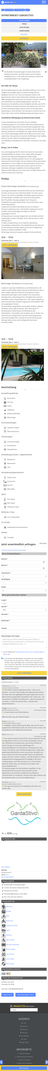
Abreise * (4, 565)
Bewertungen (24, 31)
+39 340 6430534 (7, 877)
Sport (8, 930)
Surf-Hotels (10, 959)
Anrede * (4, 606)
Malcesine (25, 1033)
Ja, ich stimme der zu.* (22, 653)
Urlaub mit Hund (11, 925)
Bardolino (25, 1026)
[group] (24, 55)
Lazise (25, 1039)
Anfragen (24, 38)
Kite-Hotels (10, 964)
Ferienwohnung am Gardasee (25, 1057)
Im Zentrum (10, 954)
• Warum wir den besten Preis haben (13, 550)
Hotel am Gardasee (25, 1053)
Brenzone (25, 1029)
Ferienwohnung (19, 10)
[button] (3, 55)
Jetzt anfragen (9, 245)
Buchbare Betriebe (12, 944)
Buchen (24, 34)
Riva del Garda (25, 1036)
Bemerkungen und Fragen (10, 636)
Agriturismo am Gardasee (25, 1063)
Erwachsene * (6, 573)
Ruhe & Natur (11, 949)
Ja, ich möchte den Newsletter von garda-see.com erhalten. (24, 664)
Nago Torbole (25, 1042)
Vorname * (5, 614)
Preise (24, 24)
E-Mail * (4, 600)
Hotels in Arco (7, 995)
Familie (8, 911)
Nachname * (5, 620)
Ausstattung (24, 27)
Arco (28, 10)
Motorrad (9, 921)
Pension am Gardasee (25, 1060)
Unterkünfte (9, 10)
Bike (7, 916)
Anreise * (4, 559)
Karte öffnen (5, 867)
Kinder (3, 587)
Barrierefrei (10, 940)
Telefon (4, 628)
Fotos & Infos (24, 20)
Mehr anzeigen (24, 794)
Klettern (9, 935)
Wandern (9, 906)
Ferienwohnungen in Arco (25, 995)
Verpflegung (5, 579)
